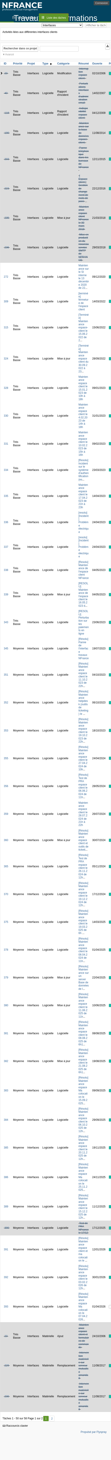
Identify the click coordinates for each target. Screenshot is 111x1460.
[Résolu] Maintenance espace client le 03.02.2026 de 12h (83, 1277)
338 (6, 570)
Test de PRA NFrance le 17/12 (84, 1228)
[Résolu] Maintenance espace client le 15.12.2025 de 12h (83, 1206)
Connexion (101, 3)
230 (6, 1396)
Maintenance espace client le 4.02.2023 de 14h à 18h (83, 416)
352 (6, 702)
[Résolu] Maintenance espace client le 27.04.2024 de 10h (83, 758)
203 (6, 159)
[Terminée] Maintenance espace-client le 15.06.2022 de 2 (84, 327)
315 (6, 327)
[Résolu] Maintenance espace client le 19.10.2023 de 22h (83, 730)
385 (6, 1147)
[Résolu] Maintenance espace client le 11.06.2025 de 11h (83, 1005)
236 (6, 247)
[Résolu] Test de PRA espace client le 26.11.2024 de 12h (83, 866)
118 (6, 112)
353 (6, 730)
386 (6, 1177)
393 (6, 1306)
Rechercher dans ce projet (20, 48)
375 (6, 922)
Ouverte (97, 63)
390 (6, 1227)
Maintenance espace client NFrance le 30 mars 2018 (84, 218)
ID (5, 63)
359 (6, 813)
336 (6, 522)
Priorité (17, 63)
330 (6, 415)
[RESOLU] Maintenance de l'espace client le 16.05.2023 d (83, 594)
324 (6, 358)
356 (6, 786)
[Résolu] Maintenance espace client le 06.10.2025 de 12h (83, 1120)
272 (6, 276)
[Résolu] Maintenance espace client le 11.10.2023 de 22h (83, 675)
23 (5, 1336)
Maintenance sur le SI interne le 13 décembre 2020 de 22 (84, 276)
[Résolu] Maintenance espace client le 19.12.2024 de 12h (83, 894)
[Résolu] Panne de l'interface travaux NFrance (84, 648)
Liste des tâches (56, 17)
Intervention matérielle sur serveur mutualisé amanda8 (84, 1365)
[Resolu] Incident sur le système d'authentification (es (84, 470)
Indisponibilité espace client (83, 113)
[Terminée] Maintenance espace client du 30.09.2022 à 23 (84, 358)
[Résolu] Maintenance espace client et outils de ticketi (84, 840)
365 (6, 866)
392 (6, 1277)
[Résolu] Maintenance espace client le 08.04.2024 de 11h (83, 950)
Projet (31, 63)
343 (6, 622)
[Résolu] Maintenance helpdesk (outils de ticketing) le (83, 702)
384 (6, 1119)
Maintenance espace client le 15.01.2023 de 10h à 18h (83, 388)
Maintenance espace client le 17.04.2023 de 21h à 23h (83, 496)
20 (5, 73)
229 (6, 1365)
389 (6, 1206)
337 (6, 546)
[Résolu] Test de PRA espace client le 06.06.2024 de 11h (83, 786)
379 (6, 977)
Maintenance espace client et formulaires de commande (84, 1336)
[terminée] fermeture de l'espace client (84, 301)
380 (6, 1005)
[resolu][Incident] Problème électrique (84, 522)
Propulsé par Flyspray (94, 1432)
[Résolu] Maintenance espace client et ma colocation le (83, 1249)
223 (6, 188)
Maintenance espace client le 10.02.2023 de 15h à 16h (83, 443)
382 (6, 1061)
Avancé (9, 54)
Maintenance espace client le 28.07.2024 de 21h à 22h (83, 814)
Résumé (84, 63)
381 (6, 1033)
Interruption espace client (84, 73)
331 (6, 443)
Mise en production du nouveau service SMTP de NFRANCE (84, 247)
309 (6, 301)
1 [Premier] (46, 1418)
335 (6, 496)
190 (6, 133)
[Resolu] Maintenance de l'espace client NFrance (84, 570)
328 (6, 388)
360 (6, 840)
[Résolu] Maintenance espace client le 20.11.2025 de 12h (83, 1148)
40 (5, 93)
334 (6, 470)
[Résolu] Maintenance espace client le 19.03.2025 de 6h (83, 922)
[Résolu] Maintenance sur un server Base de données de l (84, 977)
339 (6, 594)
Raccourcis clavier (15, 1425)
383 (6, 1090)
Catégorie (63, 63)
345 (6, 648)
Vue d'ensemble (27, 17)
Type (47, 63)
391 (6, 1249)
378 (6, 949)
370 (6, 894)
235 (6, 217)
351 (6, 674)
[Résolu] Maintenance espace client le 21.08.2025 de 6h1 (83, 1061)
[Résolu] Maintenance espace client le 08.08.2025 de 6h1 (83, 1033)
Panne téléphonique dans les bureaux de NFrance (84, 157)
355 (6, 758)
